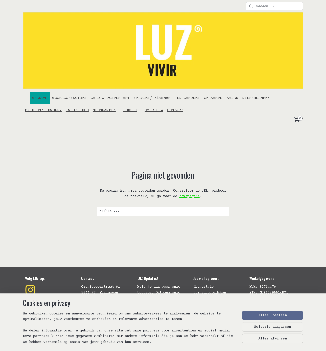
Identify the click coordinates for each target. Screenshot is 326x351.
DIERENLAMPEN (256, 98)
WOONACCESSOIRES (69, 98)
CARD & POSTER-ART (110, 98)
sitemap (137, 341)
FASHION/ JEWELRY (43, 110)
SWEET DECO (77, 110)
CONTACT (175, 110)
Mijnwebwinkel (228, 341)
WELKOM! (40, 98)
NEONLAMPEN (104, 110)
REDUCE (130, 110)
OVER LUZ (154, 110)
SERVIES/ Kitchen (152, 98)
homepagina (189, 196)
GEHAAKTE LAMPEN (221, 98)
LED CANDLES (187, 98)
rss (151, 341)
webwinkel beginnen (175, 341)
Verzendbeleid (262, 304)
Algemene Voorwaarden (269, 298)
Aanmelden (150, 315)
